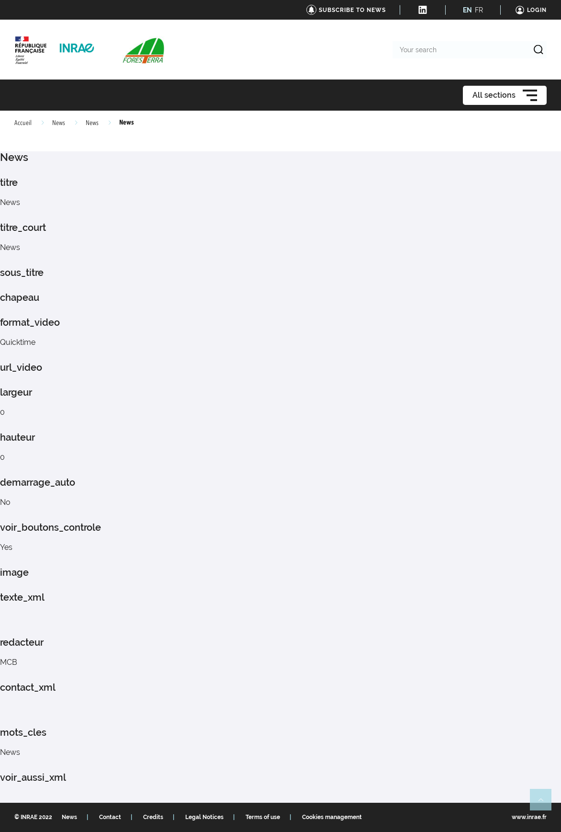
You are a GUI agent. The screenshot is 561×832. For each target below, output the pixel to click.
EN (467, 10)
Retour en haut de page (544, 803)
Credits (153, 817)
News (58, 123)
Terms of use (263, 817)
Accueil (23, 123)
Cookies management (332, 817)
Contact (110, 817)
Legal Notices (204, 817)
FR (479, 10)
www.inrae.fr (529, 817)
